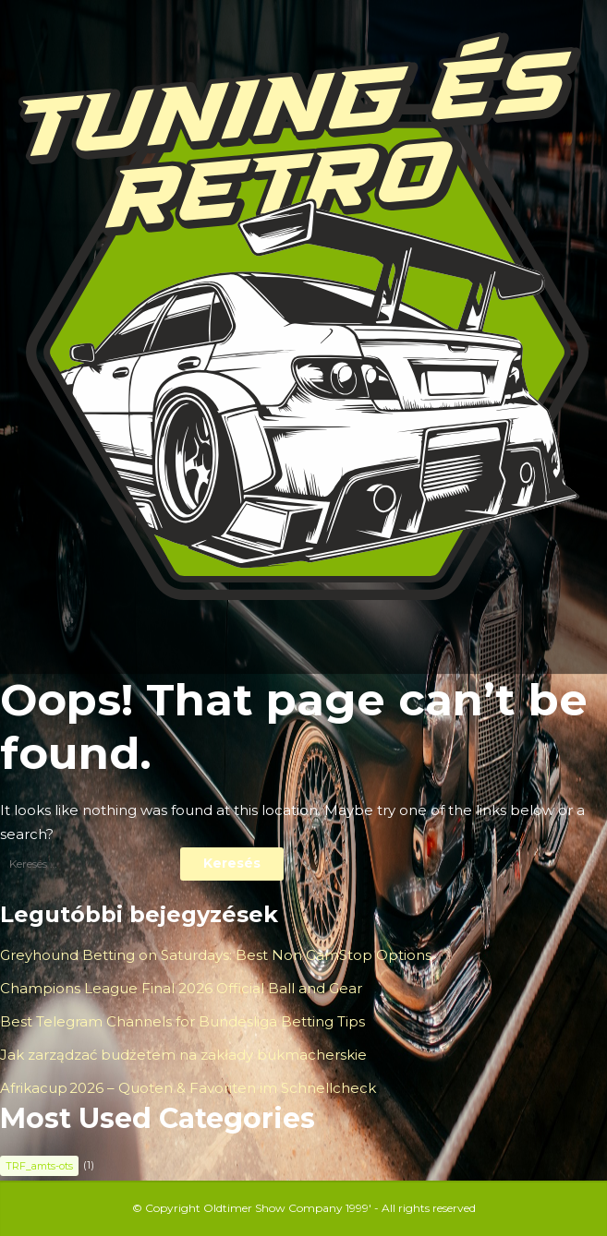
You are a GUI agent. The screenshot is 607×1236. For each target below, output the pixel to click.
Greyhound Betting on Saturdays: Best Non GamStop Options (215, 955)
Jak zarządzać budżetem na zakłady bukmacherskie (183, 1054)
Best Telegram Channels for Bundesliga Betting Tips (182, 1021)
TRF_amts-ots (39, 1165)
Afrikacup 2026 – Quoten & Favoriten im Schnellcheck (188, 1088)
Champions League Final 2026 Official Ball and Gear (181, 988)
